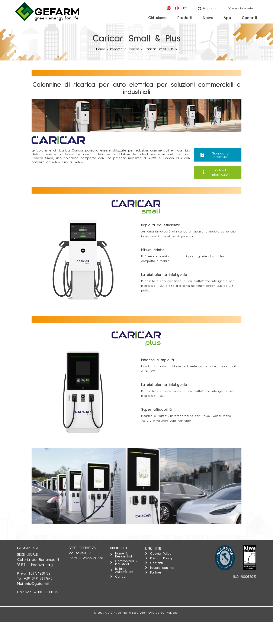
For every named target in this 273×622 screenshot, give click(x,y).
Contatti (249, 17)
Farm (112, 612)
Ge (107, 612)
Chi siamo (157, 17)
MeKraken (172, 612)
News (208, 17)
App (227, 17)
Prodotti (184, 17)
